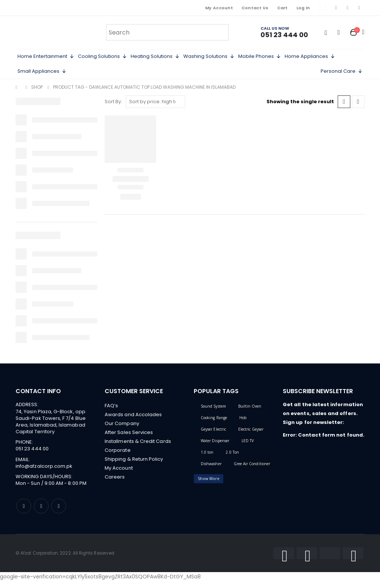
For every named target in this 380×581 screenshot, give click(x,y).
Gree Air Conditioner (252, 463)
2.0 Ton (232, 452)
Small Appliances (41, 71)
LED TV (248, 440)
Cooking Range (214, 417)
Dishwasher (211, 463)
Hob (242, 417)
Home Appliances (310, 56)
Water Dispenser (215, 440)
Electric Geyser (250, 429)
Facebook (23, 506)
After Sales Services (129, 432)
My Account (219, 8)
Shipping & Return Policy (134, 459)
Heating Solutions (155, 56)
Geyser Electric (213, 429)
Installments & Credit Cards (138, 441)
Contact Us (255, 8)
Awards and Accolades (133, 414)
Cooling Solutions (102, 56)
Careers (115, 476)
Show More (208, 478)
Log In (303, 8)
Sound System (213, 406)
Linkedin (58, 506)
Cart (282, 8)
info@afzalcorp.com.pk (44, 466)
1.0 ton (207, 452)
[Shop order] (155, 101)
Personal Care (342, 71)
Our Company (122, 423)
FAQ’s (111, 405)
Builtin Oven (250, 406)
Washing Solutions (209, 56)
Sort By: (113, 101)
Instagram (41, 506)
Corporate (118, 450)
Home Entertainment (45, 56)
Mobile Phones (259, 56)
